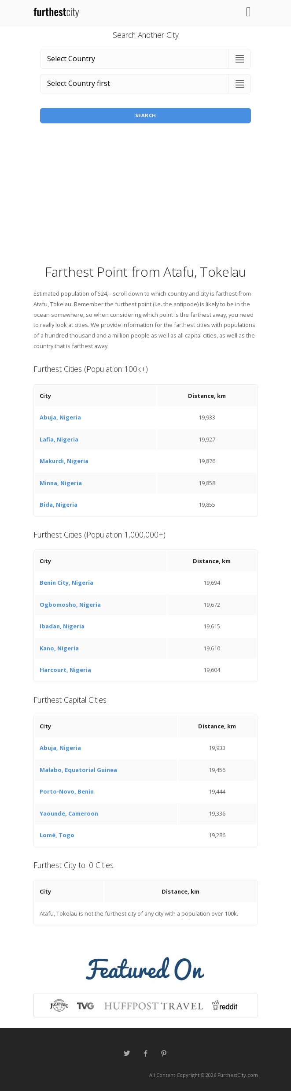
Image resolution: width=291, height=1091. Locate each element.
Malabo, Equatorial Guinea (78, 770)
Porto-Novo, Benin (67, 791)
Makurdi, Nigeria (64, 461)
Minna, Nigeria (61, 483)
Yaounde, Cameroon (69, 813)
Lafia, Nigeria (59, 439)
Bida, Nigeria (58, 504)
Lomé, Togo (57, 835)
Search (145, 115)
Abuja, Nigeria (60, 417)
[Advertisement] (145, 196)
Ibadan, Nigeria (62, 626)
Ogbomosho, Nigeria (70, 605)
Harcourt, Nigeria (65, 670)
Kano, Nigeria (59, 648)
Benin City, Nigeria (66, 582)
